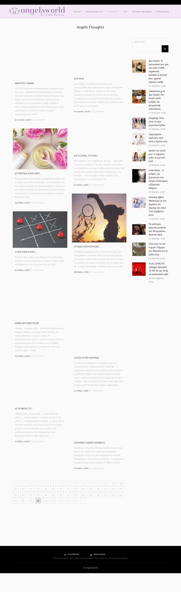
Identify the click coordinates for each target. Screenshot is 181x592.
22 (68, 541)
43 (113, 547)
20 (53, 541)
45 (15, 553)
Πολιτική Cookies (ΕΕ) (63, 576)
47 (30, 553)
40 (90, 547)
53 (75, 553)
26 (98, 541)
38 (75, 547)
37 (68, 547)
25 (90, 541)
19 (45, 541)
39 (83, 547)
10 (90, 535)
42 (105, 547)
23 (75, 541)
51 (60, 553)
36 (60, 547)
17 (30, 541)
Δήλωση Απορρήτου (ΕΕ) (87, 576)
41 (98, 547)
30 (15, 547)
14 (120, 535)
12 (105, 535)
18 (38, 541)
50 (53, 553)
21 (61, 541)
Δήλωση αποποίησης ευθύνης (114, 576)
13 (113, 535)
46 (23, 553)
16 (23, 541)
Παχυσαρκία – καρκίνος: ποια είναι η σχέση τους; (158, 138)
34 (45, 547)
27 (105, 541)
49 (45, 553)
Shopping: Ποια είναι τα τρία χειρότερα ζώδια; (157, 121)
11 (98, 535)
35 (53, 547)
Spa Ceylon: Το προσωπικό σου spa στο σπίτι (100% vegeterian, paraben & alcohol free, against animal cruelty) (158, 71)
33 (38, 547)
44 (120, 547)
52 (68, 553)
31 (23, 547)
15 (15, 541)
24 (83, 541)
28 (113, 541)
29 (120, 541)
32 (30, 547)
